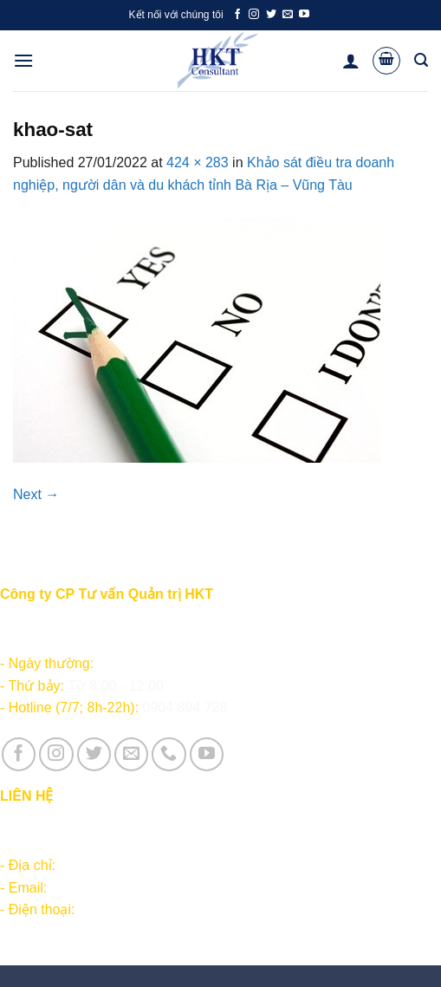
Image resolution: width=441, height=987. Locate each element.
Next (36, 494)
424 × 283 (197, 162)
